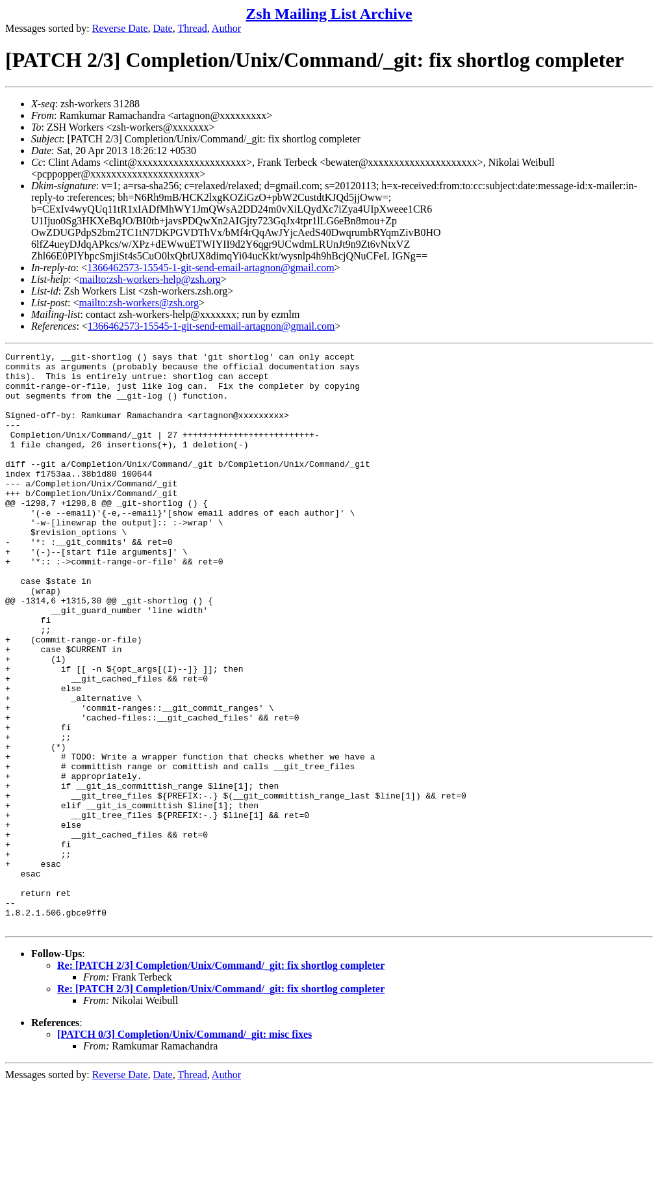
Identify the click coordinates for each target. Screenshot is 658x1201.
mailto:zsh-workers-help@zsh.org (150, 279)
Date (163, 28)
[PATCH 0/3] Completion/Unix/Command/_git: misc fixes (184, 1149)
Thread (192, 28)
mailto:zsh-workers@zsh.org (139, 302)
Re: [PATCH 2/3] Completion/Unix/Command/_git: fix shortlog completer (221, 1080)
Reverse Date (120, 28)
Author (226, 28)
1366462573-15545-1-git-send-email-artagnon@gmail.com (210, 267)
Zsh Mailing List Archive (329, 13)
